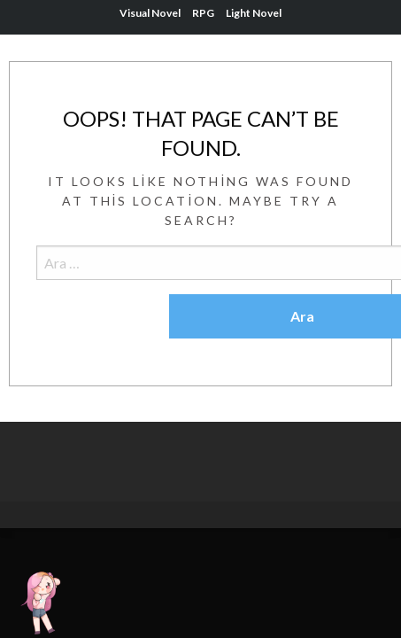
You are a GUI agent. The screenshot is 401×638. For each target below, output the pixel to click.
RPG (203, 12)
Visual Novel (150, 12)
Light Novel (253, 12)
